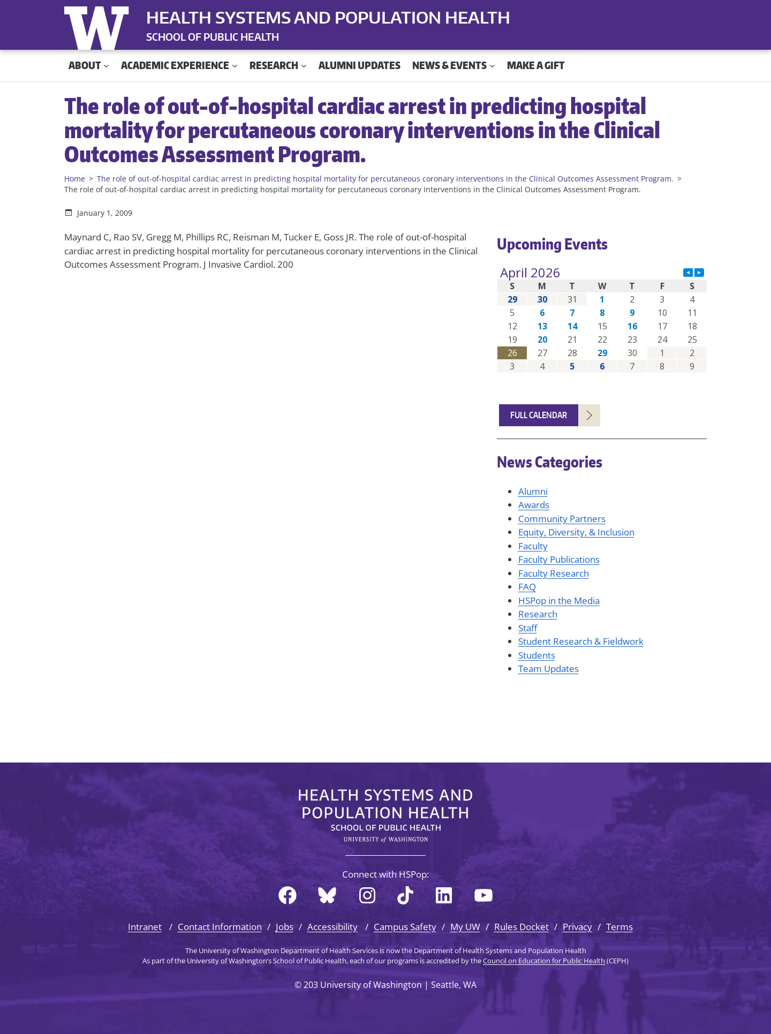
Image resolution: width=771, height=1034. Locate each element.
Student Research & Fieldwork (581, 641)
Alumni (533, 491)
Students (536, 655)
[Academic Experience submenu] (235, 66)
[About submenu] (106, 66)
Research (537, 614)
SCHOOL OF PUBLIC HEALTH (212, 37)
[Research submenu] (304, 66)
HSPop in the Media (559, 600)
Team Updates (548, 668)
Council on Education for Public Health (544, 960)
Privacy (577, 926)
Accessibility (332, 926)
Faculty (533, 546)
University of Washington (99, 26)
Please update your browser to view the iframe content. (602, 319)
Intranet (145, 926)
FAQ (527, 586)
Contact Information (220, 926)
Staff (527, 628)
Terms (619, 926)
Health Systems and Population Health (328, 17)
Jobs (284, 926)
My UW (465, 926)
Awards (533, 505)
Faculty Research (553, 573)
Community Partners (562, 518)
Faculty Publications (559, 559)
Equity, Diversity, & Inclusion (576, 532)
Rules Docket (521, 926)
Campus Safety (405, 926)
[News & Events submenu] (492, 66)
